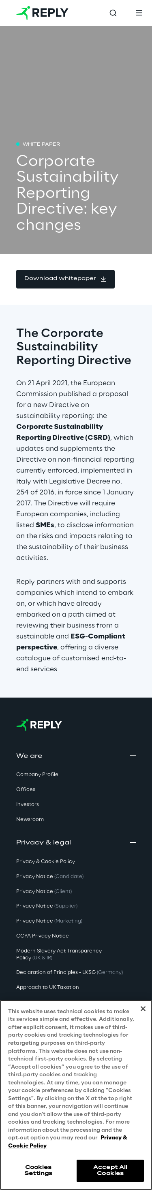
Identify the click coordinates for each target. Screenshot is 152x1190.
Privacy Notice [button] (49, 876)
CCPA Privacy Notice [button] (42, 936)
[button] (65, 279)
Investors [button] (27, 804)
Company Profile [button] (37, 774)
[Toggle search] (113, 13)
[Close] (143, 1009)
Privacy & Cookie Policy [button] (45, 861)
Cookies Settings (38, 1170)
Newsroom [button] (30, 819)
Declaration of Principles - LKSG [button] (69, 972)
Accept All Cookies (110, 1170)
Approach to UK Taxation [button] (47, 987)
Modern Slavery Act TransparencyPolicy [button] (59, 954)
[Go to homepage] (42, 13)
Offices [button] (25, 789)
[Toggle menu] (139, 13)
